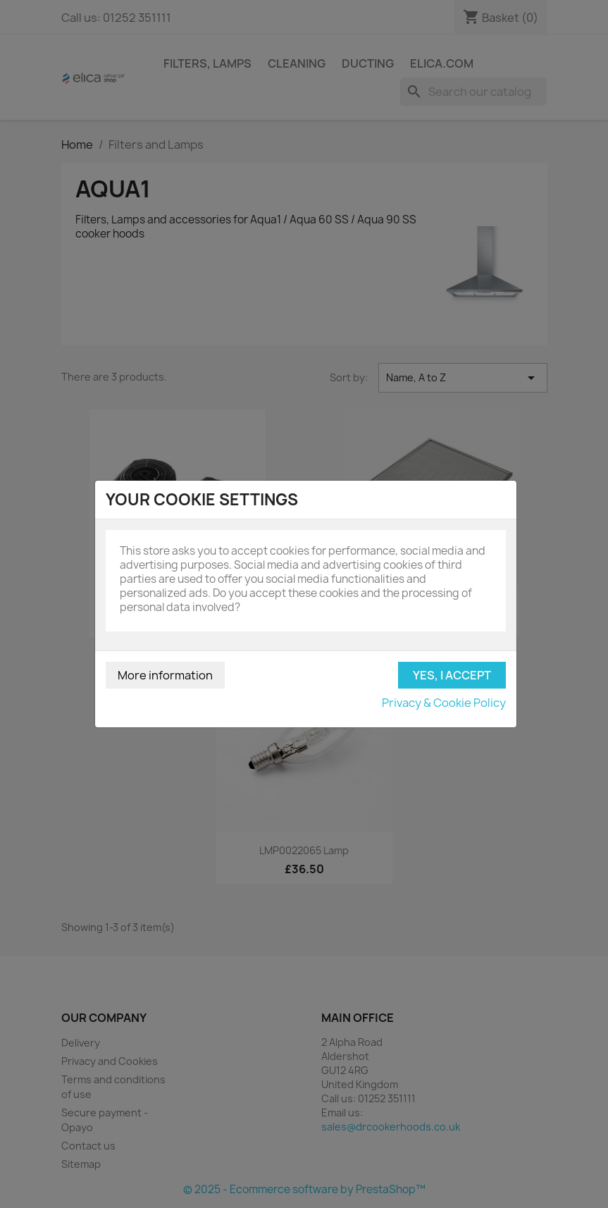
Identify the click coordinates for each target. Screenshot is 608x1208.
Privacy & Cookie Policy (444, 703)
